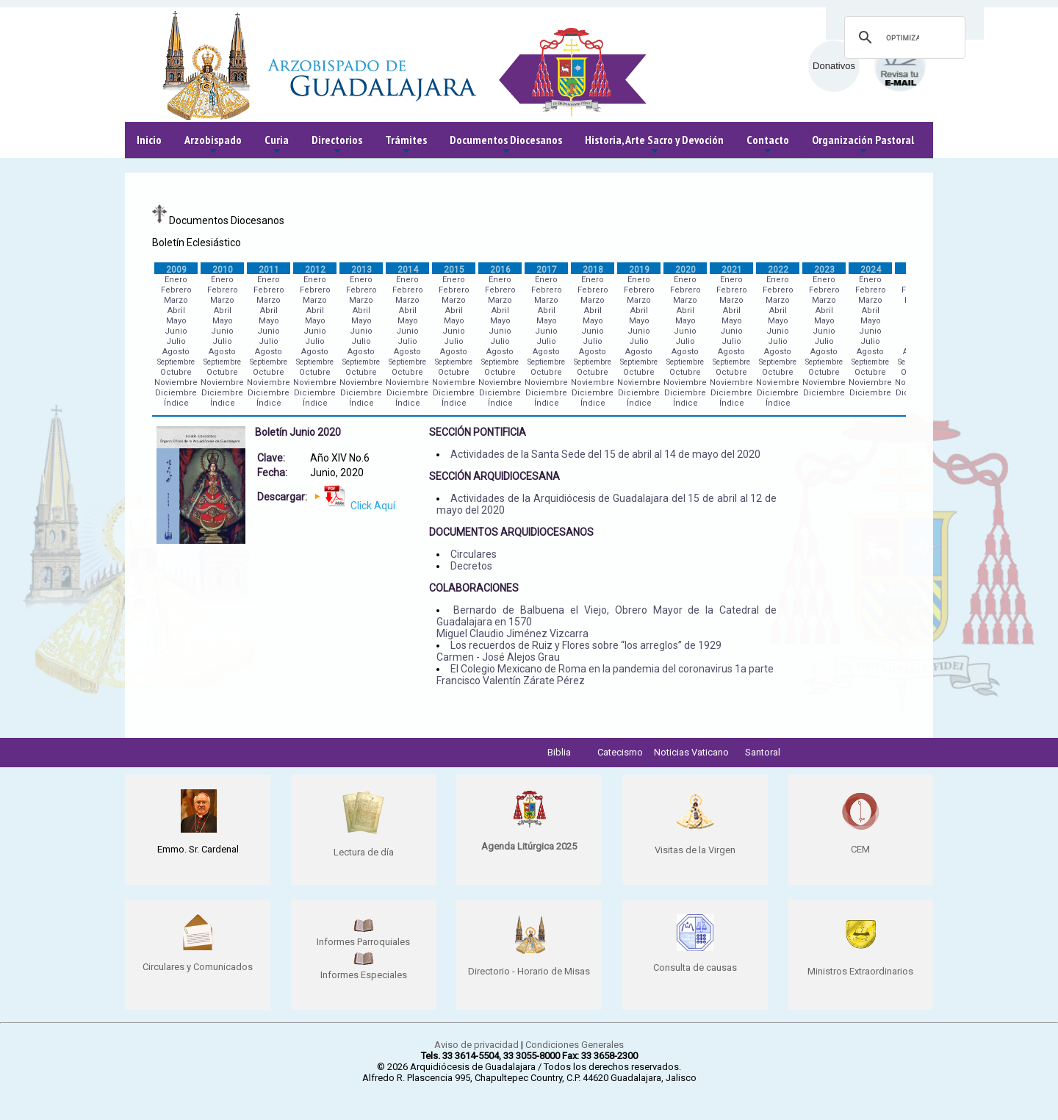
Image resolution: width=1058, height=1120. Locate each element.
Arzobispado (213, 145)
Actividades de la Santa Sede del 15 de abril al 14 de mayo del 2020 (605, 454)
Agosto (176, 351)
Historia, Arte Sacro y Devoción (654, 145)
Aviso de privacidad (476, 1044)
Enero (176, 279)
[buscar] (902, 37)
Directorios (337, 145)
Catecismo (620, 752)
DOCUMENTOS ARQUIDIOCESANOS (511, 532)
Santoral (762, 752)
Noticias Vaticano (691, 752)
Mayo (176, 321)
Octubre (176, 372)
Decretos (471, 566)
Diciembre (176, 393)
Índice (176, 403)
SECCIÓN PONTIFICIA (477, 432)
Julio (176, 341)
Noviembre (176, 382)
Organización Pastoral (863, 145)
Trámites (406, 145)
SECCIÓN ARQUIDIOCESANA (494, 476)
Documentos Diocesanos (506, 145)
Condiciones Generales (574, 1044)
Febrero (176, 290)
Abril (176, 310)
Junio (176, 331)
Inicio (149, 139)
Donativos (834, 65)
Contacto (767, 145)
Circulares (473, 554)
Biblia (559, 752)
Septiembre (176, 362)
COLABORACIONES (474, 588)
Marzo (176, 300)
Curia (276, 145)
